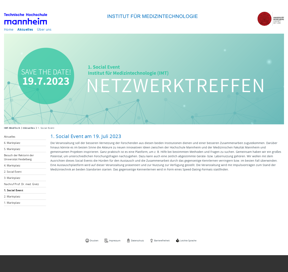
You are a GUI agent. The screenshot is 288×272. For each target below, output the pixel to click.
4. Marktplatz (12, 165)
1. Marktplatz (12, 203)
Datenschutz (137, 240)
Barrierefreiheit (162, 240)
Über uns (44, 29)
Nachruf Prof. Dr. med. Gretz (21, 184)
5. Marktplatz (12, 149)
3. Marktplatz (12, 178)
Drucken (94, 240)
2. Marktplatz (12, 196)
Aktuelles (25, 29)
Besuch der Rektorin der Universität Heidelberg (19, 157)
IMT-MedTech (12, 128)
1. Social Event (13, 190)
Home (8, 29)
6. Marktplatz (12, 143)
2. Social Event (13, 171)
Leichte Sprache (188, 240)
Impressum (114, 240)
